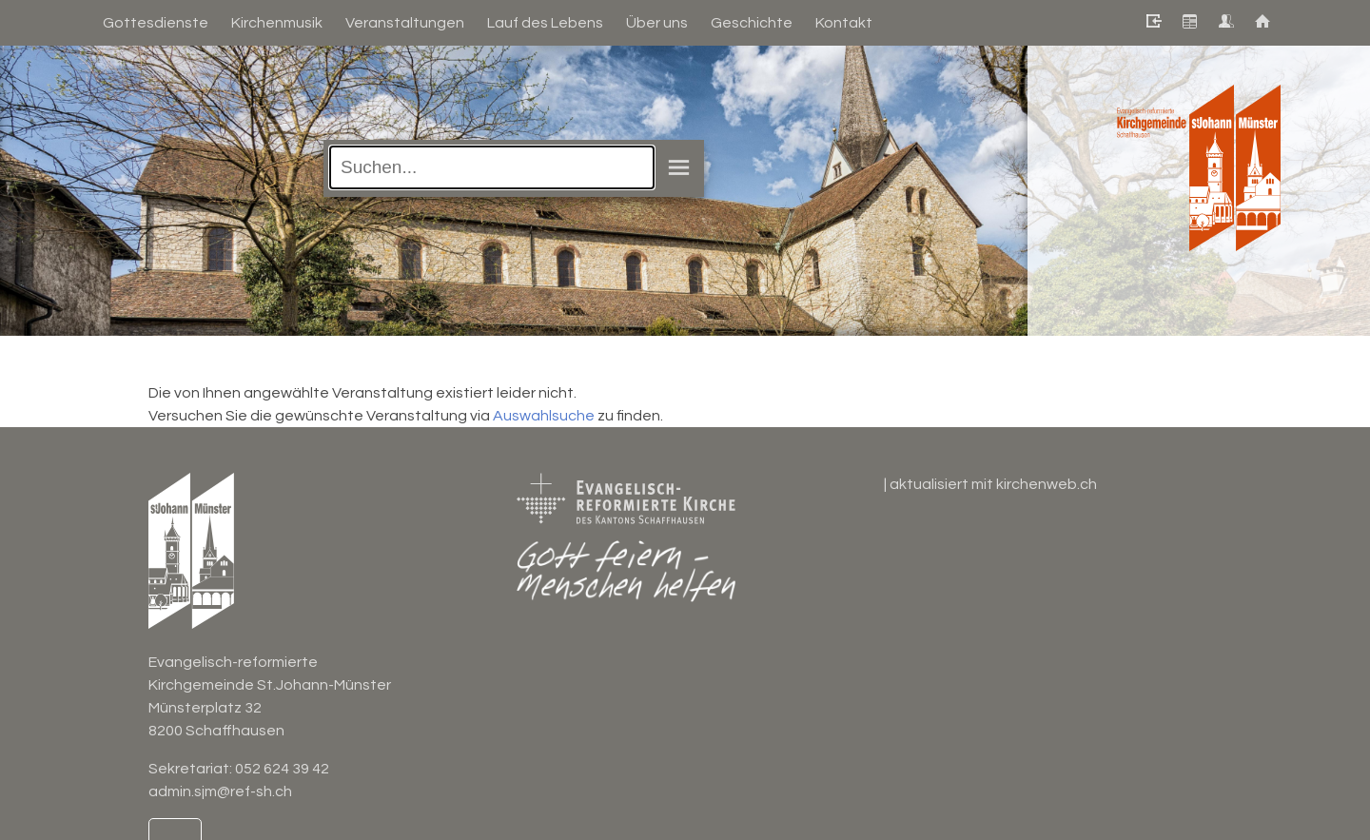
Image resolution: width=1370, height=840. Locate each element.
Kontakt (843, 22)
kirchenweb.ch (1046, 484)
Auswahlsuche (544, 415)
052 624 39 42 (282, 768)
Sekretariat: (191, 768)
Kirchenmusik (277, 22)
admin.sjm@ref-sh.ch (220, 791)
